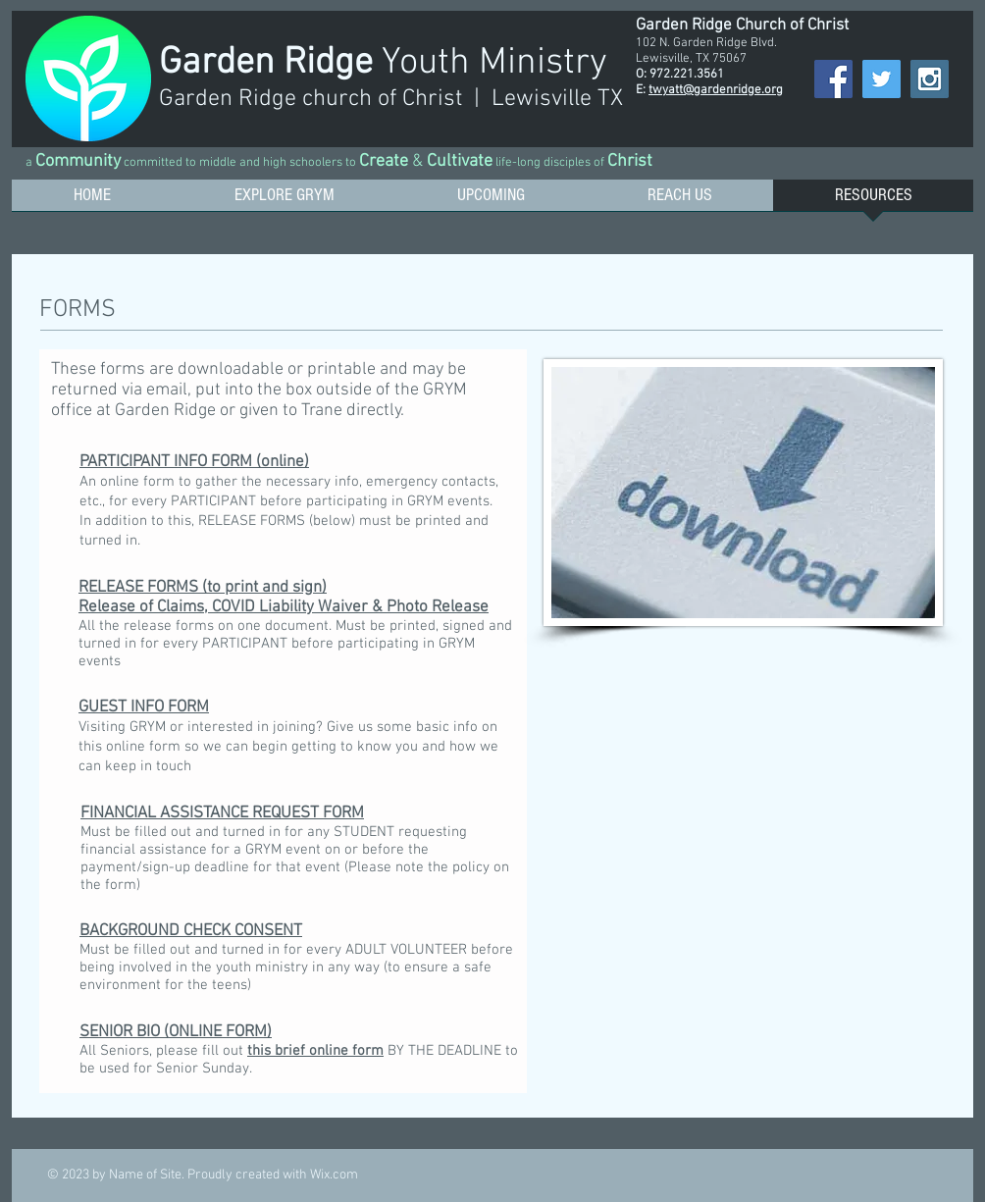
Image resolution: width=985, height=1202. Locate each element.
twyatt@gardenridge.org (715, 90)
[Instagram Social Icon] (929, 79)
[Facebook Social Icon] (833, 79)
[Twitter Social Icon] (881, 79)
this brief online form (315, 1051)
